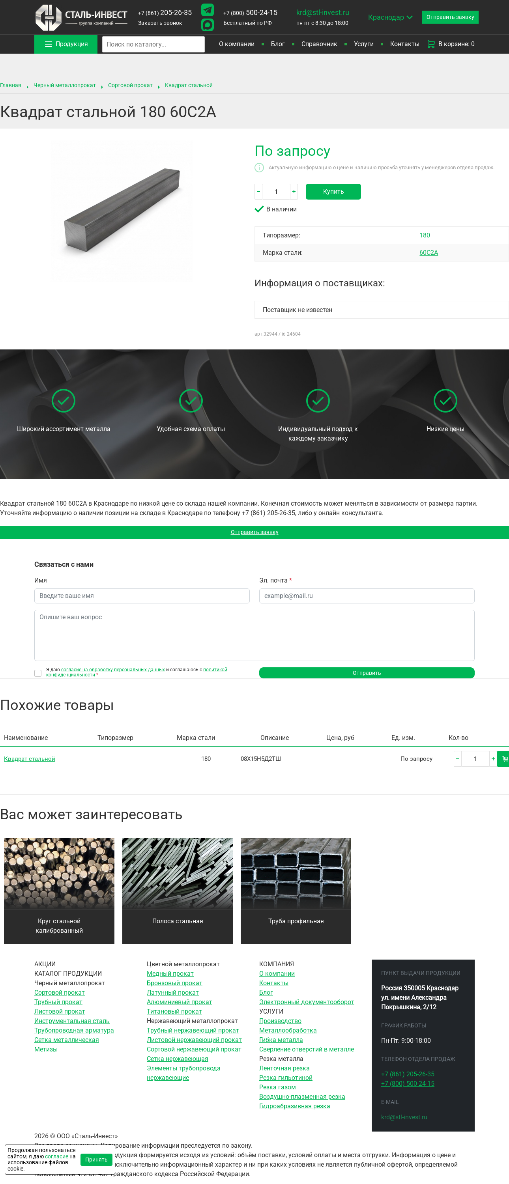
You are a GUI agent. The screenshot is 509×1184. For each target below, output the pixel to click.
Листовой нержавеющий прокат (194, 1045)
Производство (280, 1026)
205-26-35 (165, 12)
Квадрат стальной (189, 85)
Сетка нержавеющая (177, 1064)
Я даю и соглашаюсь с (136, 675)
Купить (333, 191)
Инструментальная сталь (72, 1026)
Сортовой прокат (130, 85)
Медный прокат (170, 978)
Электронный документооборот (306, 1007)
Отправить (367, 676)
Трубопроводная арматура (74, 1035)
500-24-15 (250, 12)
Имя (40, 582)
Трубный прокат (58, 1007)
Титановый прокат (174, 1016)
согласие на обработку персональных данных (113, 672)
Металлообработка (288, 1035)
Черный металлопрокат (65, 85)
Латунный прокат (173, 997)
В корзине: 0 (451, 44)
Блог (278, 44)
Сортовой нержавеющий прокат (194, 1054)
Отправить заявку (255, 533)
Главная (10, 85)
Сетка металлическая (66, 1045)
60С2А (428, 252)
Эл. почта (275, 582)
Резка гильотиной (286, 1083)
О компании (236, 44)
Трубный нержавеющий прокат (193, 1035)
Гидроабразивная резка (294, 1111)
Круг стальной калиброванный (59, 931)
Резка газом (277, 1092)
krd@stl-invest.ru (322, 12)
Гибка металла (281, 1045)
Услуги (364, 44)
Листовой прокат (59, 1016)
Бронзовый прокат (174, 988)
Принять (96, 1159)
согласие (56, 1156)
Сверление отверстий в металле (306, 1054)
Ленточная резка (284, 1073)
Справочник (319, 44)
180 (424, 235)
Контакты (404, 44)
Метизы (46, 1054)
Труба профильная (296, 926)
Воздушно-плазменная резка (302, 1102)
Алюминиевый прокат (179, 1007)
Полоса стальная (177, 926)
